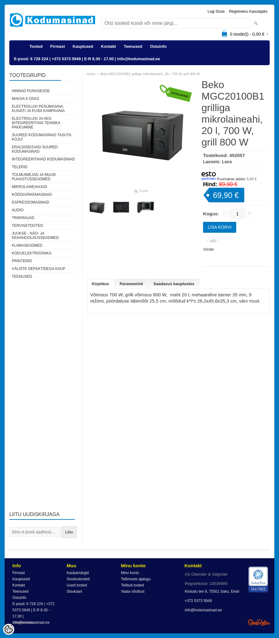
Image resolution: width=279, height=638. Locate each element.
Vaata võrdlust (132, 591)
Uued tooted (77, 585)
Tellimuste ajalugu (135, 579)
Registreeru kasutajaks (248, 11)
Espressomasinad (30, 202)
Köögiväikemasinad (32, 194)
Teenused (133, 46)
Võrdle (208, 249)
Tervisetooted (27, 225)
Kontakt (108, 46)
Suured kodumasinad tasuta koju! (41, 137)
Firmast (57, 46)
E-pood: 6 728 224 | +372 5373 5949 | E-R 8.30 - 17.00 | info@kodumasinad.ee (87, 58)
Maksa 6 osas (25, 99)
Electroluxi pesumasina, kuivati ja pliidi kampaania (38, 108)
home (91, 74)
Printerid (22, 261)
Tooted (35, 46)
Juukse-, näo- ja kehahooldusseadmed (35, 235)
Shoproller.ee (259, 622)
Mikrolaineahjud (29, 187)
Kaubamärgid (78, 573)
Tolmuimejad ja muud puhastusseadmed (34, 177)
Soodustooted (78, 579)
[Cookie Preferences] (8, 629)
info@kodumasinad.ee (203, 610)
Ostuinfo (158, 46)
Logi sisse (216, 11)
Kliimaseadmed (27, 245)
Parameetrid (131, 283)
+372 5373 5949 (198, 601)
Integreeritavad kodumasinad (43, 159)
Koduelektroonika (31, 253)
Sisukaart (74, 591)
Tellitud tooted (132, 585)
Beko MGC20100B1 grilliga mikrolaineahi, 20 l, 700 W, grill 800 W (150, 74)
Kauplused (83, 46)
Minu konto (130, 573)
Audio (18, 210)
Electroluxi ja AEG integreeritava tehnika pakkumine (36, 122)
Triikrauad (23, 218)
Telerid (20, 167)
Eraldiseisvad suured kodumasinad (35, 149)
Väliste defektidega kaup (38, 269)
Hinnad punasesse (31, 91)
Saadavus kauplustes (173, 283)
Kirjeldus (100, 283)
